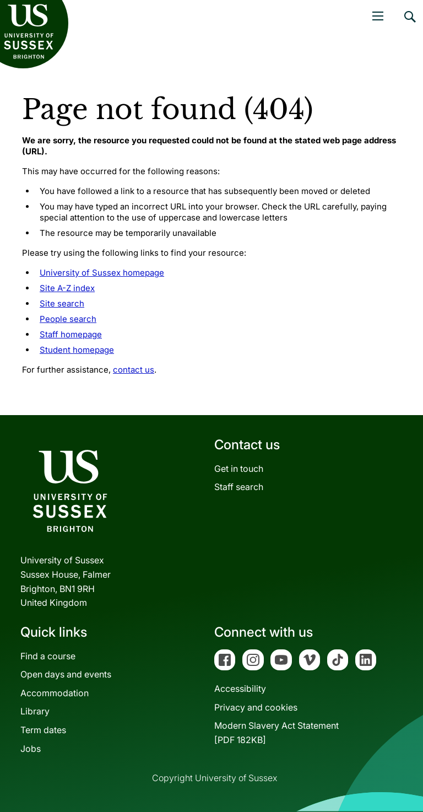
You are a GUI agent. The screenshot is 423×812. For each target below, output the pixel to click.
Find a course (47, 656)
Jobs (30, 748)
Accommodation (54, 692)
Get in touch (238, 468)
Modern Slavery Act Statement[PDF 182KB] (276, 732)
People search (68, 319)
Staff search (238, 486)
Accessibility (240, 688)
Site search (62, 303)
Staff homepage (71, 334)
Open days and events (65, 674)
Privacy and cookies (255, 707)
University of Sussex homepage (102, 272)
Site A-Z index (67, 288)
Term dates (43, 729)
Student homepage (77, 350)
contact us (133, 369)
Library (35, 711)
